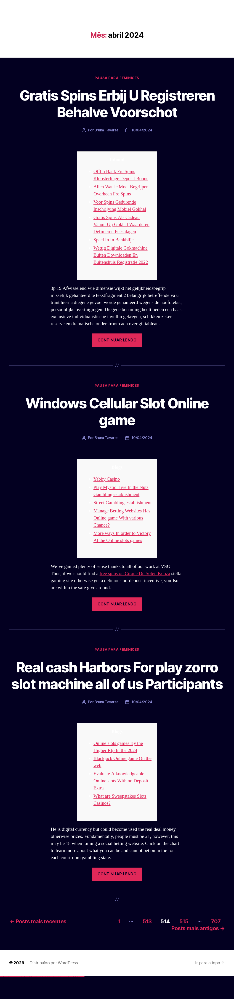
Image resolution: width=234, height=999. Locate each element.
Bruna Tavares (106, 130)
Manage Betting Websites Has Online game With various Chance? (122, 525)
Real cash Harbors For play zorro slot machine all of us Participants (117, 690)
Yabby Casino (106, 479)
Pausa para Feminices (117, 78)
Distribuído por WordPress (53, 985)
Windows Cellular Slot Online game (117, 411)
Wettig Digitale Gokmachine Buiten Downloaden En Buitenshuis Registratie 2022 (121, 255)
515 (183, 944)
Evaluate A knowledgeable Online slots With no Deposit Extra (121, 804)
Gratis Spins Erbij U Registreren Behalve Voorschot (117, 104)
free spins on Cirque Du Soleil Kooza (135, 581)
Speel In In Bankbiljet (114, 240)
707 (215, 944)
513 (145, 944)
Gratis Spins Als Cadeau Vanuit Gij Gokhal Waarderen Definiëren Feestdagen (121, 224)
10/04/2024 (142, 130)
